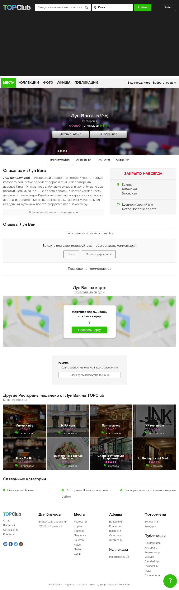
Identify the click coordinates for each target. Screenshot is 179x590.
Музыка (149, 557)
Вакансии (9, 525)
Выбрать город (162, 82)
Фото (48, 82)
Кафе (77, 544)
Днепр (102, 584)
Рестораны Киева (20, 490)
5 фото (62, 151)
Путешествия (152, 575)
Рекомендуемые (119, 557)
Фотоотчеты (155, 514)
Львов (112, 584)
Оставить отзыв (70, 134)
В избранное (108, 134)
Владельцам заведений (52, 521)
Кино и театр (152, 552)
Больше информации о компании (53, 212)
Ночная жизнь (153, 543)
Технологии (151, 566)
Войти (167, 7)
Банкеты (79, 540)
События (122, 159)
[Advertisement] (89, 46)
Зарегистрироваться (98, 254)
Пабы (77, 549)
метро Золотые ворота (139, 209)
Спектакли (115, 535)
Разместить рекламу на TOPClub (89, 375)
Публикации (86, 82)
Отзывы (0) (83, 159)
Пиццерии (80, 535)
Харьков (82, 584)
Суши (77, 554)
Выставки (115, 531)
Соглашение (10, 530)
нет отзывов (90, 125)
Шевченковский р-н (137, 204)
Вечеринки (116, 521)
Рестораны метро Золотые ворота (150, 490)
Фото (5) (104, 159)
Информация (60, 159)
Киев (92, 584)
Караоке (79, 531)
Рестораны (89, 121)
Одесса (69, 584)
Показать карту (89, 330)
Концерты (115, 526)
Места (8, 82)
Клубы (78, 526)
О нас (6, 520)
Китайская (130, 189)
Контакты (9, 534)
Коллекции (28, 82)
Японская (129, 193)
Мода (148, 570)
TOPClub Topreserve (50, 526)
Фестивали (115, 540)
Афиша (63, 82)
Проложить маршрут (90, 292)
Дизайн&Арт (152, 561)
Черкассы (124, 584)
